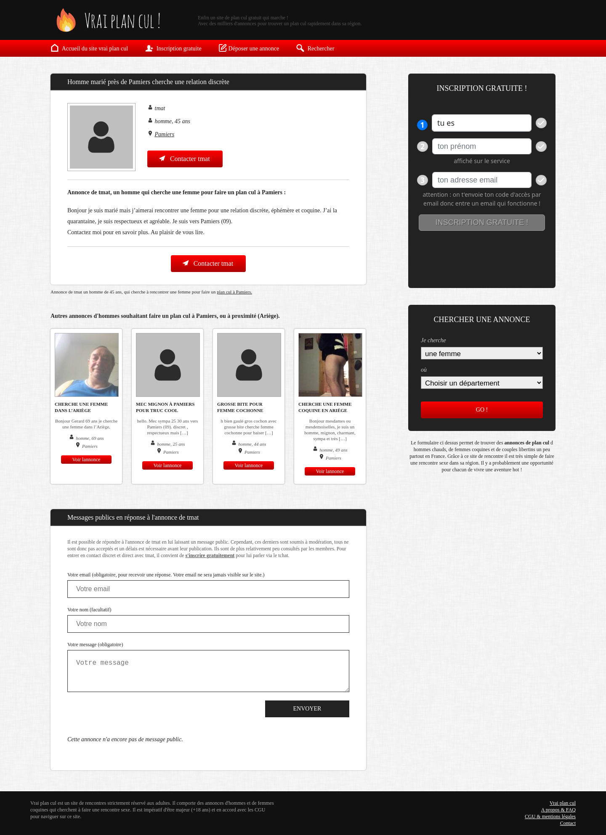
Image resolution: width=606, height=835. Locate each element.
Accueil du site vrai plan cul (89, 48)
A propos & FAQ (558, 810)
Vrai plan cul (563, 803)
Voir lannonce (86, 459)
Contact (568, 823)
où (424, 370)
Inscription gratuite (173, 48)
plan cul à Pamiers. (234, 291)
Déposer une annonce (248, 48)
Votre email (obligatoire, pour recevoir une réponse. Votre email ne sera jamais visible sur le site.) (166, 575)
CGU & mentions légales (550, 816)
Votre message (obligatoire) (95, 644)
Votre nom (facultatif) (89, 610)
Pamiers (165, 134)
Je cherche (433, 340)
